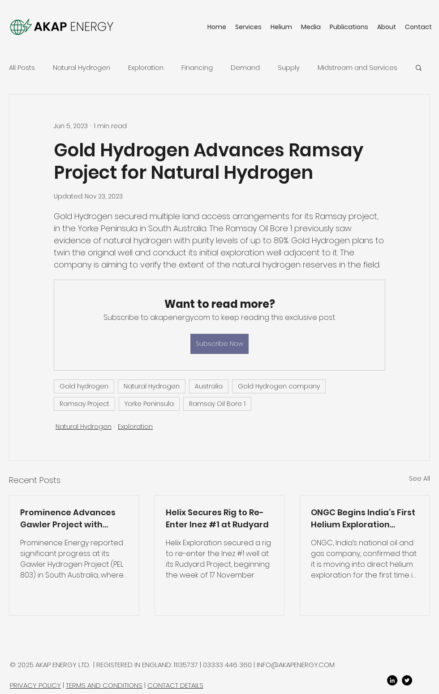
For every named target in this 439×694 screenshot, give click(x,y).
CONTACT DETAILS (175, 685)
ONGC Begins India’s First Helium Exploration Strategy (363, 518)
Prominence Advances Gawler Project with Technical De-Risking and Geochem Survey (74, 518)
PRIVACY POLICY (35, 685)
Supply (289, 67)
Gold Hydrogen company (279, 386)
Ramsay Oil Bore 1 (217, 403)
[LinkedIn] (392, 680)
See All (419, 478)
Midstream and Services (357, 67)
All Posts (22, 67)
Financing (197, 67)
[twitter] (407, 680)
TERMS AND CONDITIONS (104, 685)
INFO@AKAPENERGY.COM (296, 664)
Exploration (146, 67)
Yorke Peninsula (149, 403)
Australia (209, 386)
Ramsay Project (84, 403)
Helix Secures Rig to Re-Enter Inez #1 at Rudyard (217, 518)
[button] (418, 67)
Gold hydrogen (84, 386)
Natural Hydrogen (81, 67)
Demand (245, 67)
